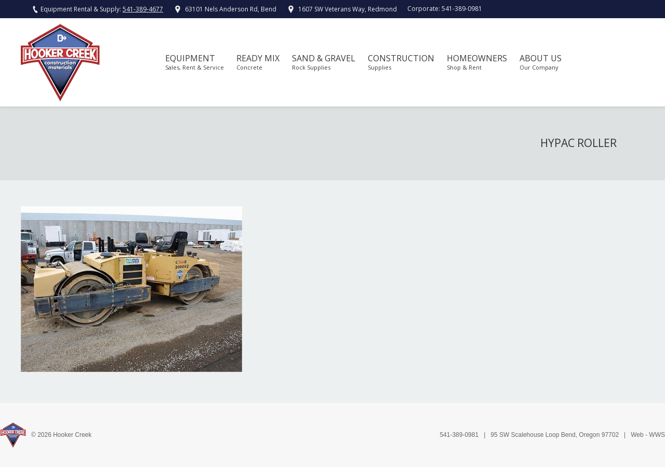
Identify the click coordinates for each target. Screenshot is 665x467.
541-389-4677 (143, 9)
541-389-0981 (462, 8)
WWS (657, 434)
